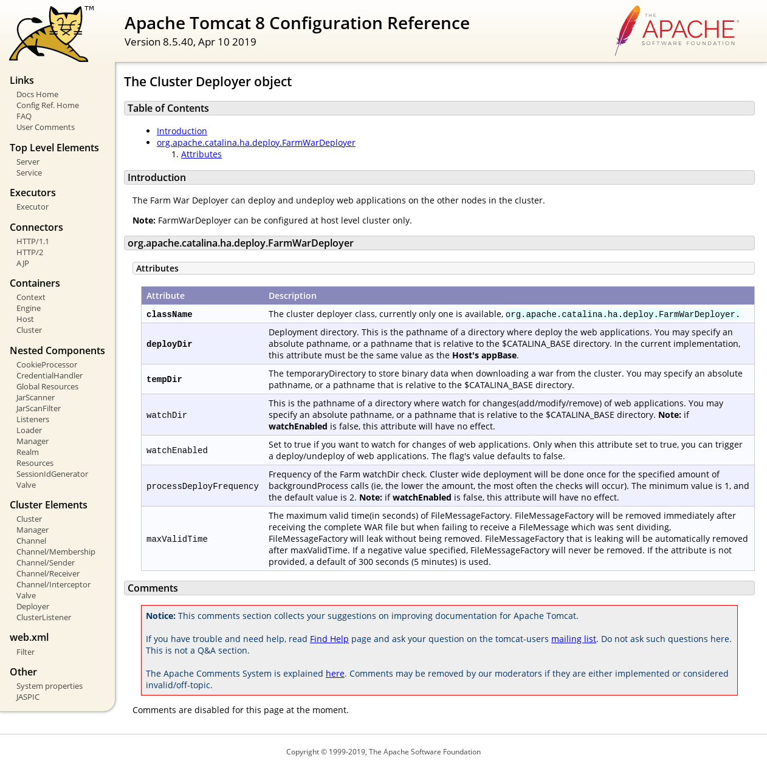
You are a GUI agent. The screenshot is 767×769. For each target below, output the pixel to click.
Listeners (32, 419)
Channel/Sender (45, 562)
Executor (32, 206)
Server (28, 161)
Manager (32, 441)
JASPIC (28, 696)
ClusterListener (43, 617)
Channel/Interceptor (53, 584)
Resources (34, 462)
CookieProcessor (46, 364)
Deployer (32, 606)
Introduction (182, 131)
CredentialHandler (49, 375)
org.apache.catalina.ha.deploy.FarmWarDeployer (256, 142)
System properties (49, 685)
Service (29, 172)
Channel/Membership (55, 551)
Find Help (329, 638)
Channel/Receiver (48, 573)
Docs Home (37, 94)
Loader (29, 430)
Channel (31, 540)
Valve (26, 484)
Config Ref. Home (47, 105)
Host (25, 318)
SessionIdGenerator (52, 473)
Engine (28, 307)
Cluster (29, 329)
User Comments (45, 126)
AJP (22, 263)
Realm (27, 451)
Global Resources (47, 386)
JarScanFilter (38, 408)
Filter (25, 651)
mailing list (573, 638)
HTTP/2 (29, 252)
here (335, 673)
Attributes (201, 154)
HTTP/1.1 (32, 241)
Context (31, 297)
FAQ (24, 116)
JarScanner (35, 397)
